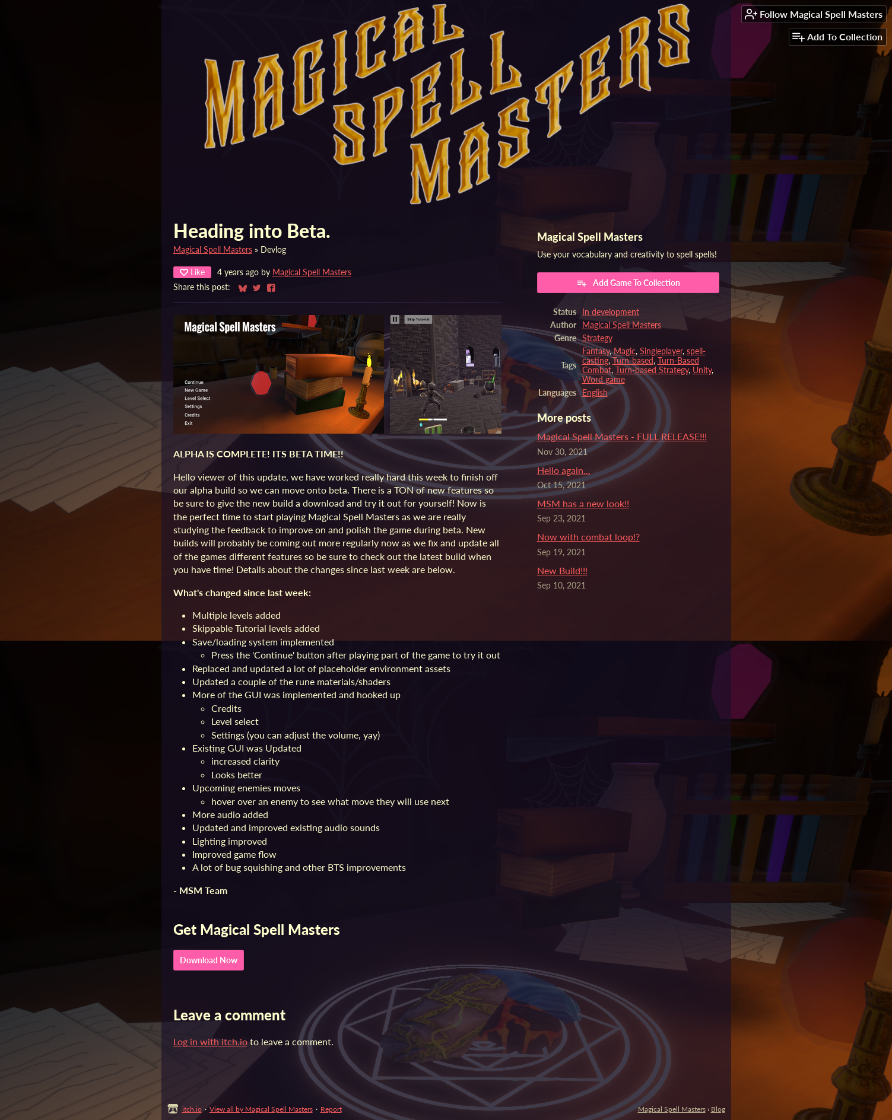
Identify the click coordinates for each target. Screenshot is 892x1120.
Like (192, 272)
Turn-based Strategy (651, 370)
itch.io (192, 1109)
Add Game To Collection (628, 283)
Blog (718, 1109)
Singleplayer (661, 351)
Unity (702, 370)
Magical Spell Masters (212, 249)
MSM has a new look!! (583, 503)
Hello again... (564, 470)
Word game (603, 379)
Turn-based (632, 360)
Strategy (597, 338)
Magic (625, 351)
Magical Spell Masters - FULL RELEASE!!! (622, 436)
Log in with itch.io (210, 1041)
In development (610, 312)
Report (331, 1109)
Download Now (208, 960)
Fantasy (596, 351)
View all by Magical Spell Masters (261, 1109)
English (595, 392)
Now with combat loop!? (588, 536)
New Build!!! (562, 570)
